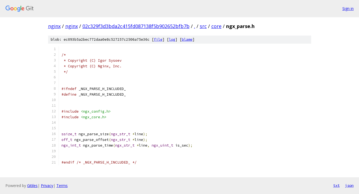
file (158, 39)
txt (336, 185)
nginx (54, 26)
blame (187, 39)
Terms (62, 185)
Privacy (47, 185)
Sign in (348, 8)
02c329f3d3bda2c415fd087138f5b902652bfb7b (136, 26)
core (216, 26)
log (172, 39)
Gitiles (32, 185)
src (203, 26)
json (349, 185)
